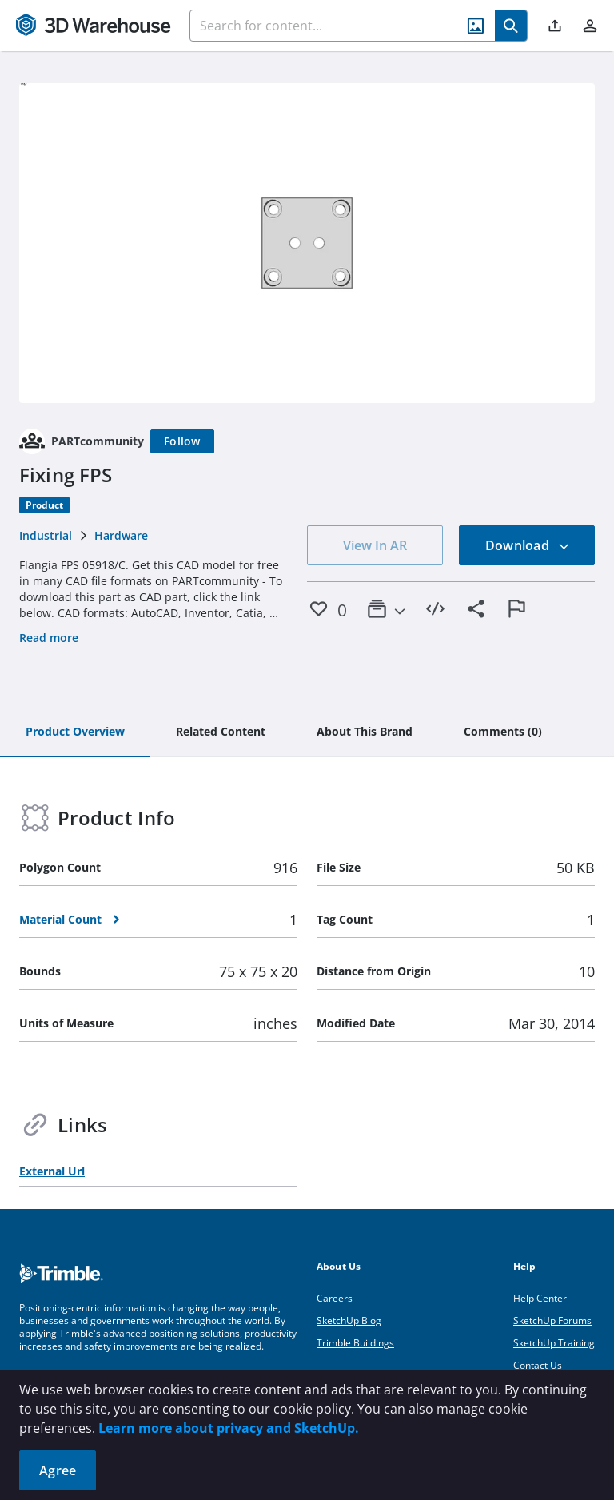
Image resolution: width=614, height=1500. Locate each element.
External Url (52, 1171)
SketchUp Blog (349, 1320)
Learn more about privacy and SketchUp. (228, 1428)
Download (527, 545)
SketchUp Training (554, 1343)
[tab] (75, 732)
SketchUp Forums (552, 1320)
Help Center (540, 1298)
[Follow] (182, 441)
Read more (48, 637)
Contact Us (537, 1365)
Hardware (121, 535)
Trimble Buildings (355, 1343)
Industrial (45, 535)
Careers (335, 1298)
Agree (57, 1470)
